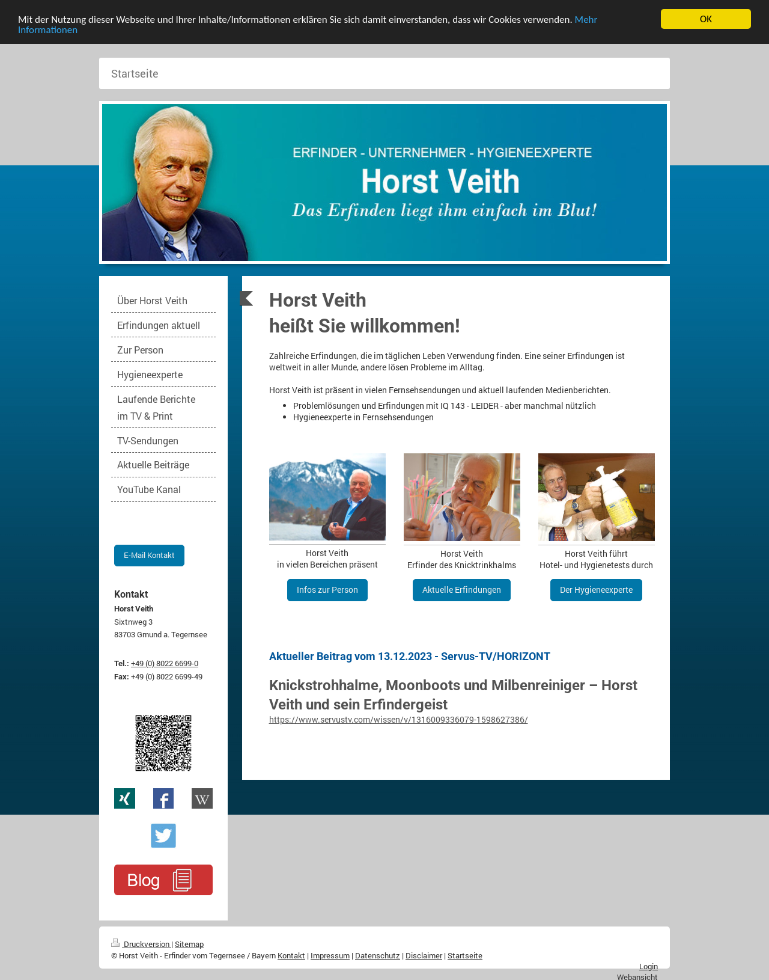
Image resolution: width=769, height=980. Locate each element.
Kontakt (291, 955)
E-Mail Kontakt (149, 555)
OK (706, 19)
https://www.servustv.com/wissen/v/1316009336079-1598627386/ (398, 719)
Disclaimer (424, 955)
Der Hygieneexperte (596, 589)
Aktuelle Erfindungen (461, 589)
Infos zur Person (327, 589)
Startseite (465, 955)
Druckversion (141, 944)
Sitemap (189, 944)
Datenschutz (377, 955)
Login (648, 966)
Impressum (330, 955)
